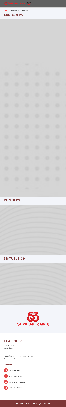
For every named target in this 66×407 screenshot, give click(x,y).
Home (6, 11)
